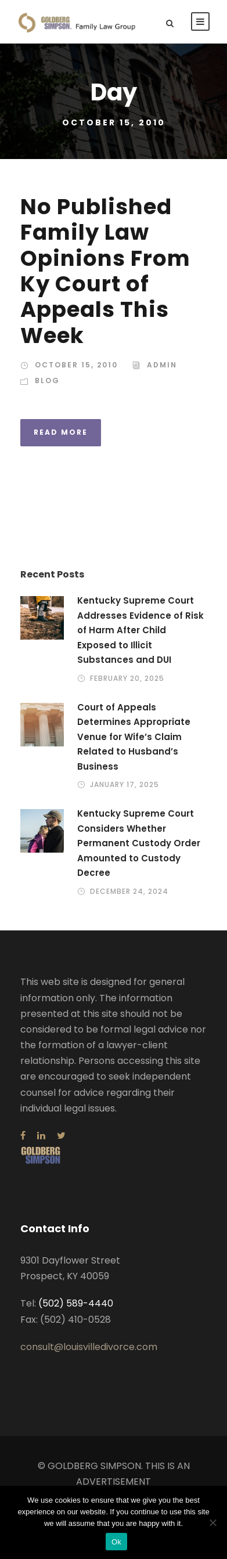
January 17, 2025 (124, 784)
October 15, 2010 (76, 365)
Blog (47, 380)
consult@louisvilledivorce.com (88, 1347)
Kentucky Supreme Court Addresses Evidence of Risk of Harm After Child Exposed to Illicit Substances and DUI (140, 630)
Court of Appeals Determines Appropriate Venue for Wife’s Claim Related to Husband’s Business (133, 737)
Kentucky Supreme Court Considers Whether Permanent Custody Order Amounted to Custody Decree (138, 843)
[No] (212, 1522)
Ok (116, 1542)
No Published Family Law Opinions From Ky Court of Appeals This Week (105, 271)
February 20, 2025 (127, 678)
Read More (61, 432)
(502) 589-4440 (75, 1303)
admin (162, 365)
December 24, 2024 (129, 891)
